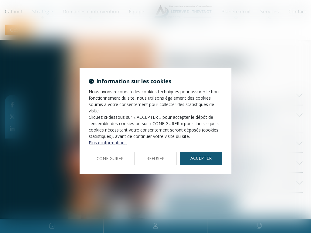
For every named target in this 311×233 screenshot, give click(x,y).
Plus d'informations (108, 143)
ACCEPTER (201, 158)
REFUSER (155, 158)
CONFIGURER (110, 158)
